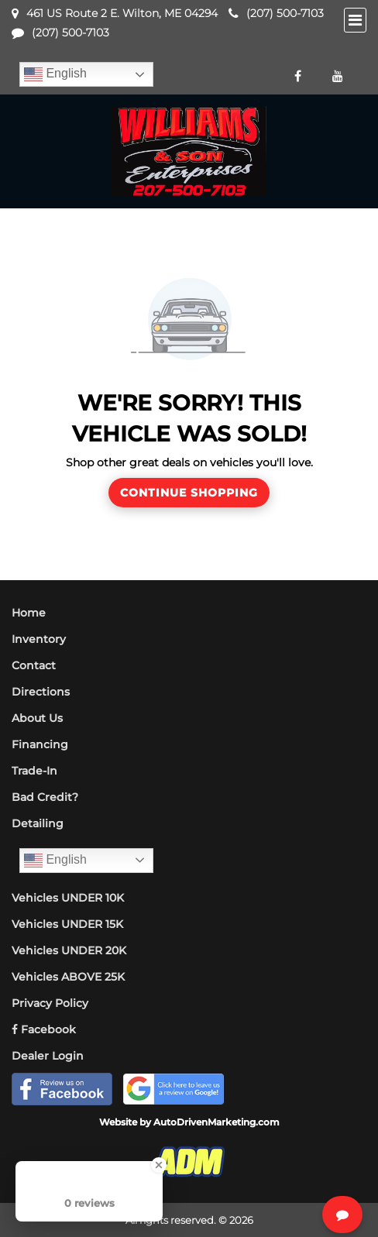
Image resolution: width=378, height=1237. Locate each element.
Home (29, 613)
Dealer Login (48, 1056)
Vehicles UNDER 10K (68, 898)
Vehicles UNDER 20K (69, 950)
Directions (41, 692)
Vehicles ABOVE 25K (68, 977)
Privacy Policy (50, 1003)
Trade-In (34, 771)
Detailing (38, 823)
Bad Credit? (45, 797)
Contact (34, 665)
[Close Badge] (159, 1165)
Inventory (39, 639)
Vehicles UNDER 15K (67, 924)
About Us (37, 718)
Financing (40, 744)
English (55, 74)
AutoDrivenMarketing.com (216, 1122)
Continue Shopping (189, 493)
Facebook (44, 1029)
